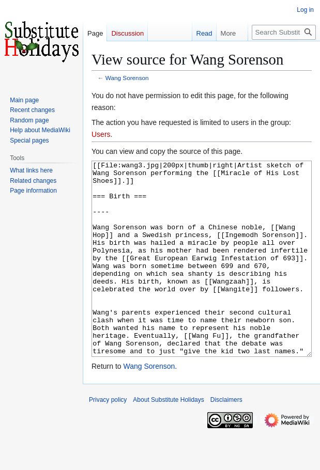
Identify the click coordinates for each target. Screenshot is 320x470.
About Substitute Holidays (168, 438)
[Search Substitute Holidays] (284, 32)
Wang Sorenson (127, 77)
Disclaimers (226, 438)
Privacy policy (108, 438)
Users (101, 134)
